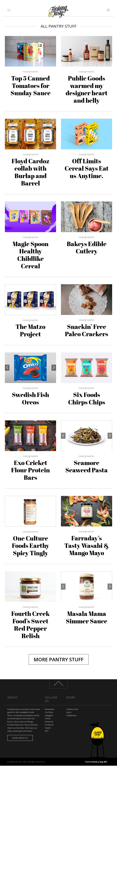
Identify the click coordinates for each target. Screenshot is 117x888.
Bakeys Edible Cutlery (86, 248)
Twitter (48, 728)
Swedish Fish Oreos (30, 398)
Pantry (34, 71)
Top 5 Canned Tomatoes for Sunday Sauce (31, 85)
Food (25, 71)
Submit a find (72, 709)
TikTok (47, 718)
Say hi (68, 712)
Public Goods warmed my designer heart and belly (87, 89)
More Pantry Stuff (58, 659)
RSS (46, 731)
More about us (20, 738)
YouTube (49, 712)
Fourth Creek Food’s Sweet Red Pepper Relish (30, 624)
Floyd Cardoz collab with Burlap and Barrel (30, 172)
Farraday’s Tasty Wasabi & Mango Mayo (86, 545)
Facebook (49, 724)
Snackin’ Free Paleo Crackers (86, 330)
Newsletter (50, 709)
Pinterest (49, 721)
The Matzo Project (30, 330)
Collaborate (71, 715)
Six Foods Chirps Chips (86, 398)
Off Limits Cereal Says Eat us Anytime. (87, 168)
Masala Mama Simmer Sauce (86, 617)
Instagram (49, 715)
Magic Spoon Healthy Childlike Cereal (30, 255)
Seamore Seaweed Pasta (86, 466)
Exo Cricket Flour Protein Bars (30, 470)
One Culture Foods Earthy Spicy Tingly (30, 545)
